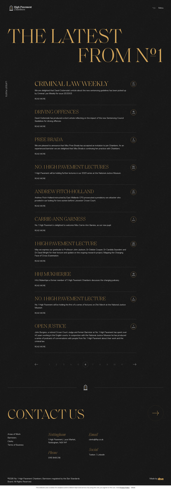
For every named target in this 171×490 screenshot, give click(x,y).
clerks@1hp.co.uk (96, 440)
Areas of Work (14, 434)
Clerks (10, 441)
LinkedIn (101, 455)
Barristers (12, 438)
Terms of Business (16, 445)
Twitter (92, 455)
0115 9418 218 (54, 458)
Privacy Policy (125, 487)
